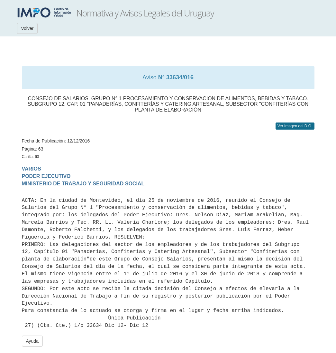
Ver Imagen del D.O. (295, 126)
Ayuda (32, 341)
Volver (27, 28)
